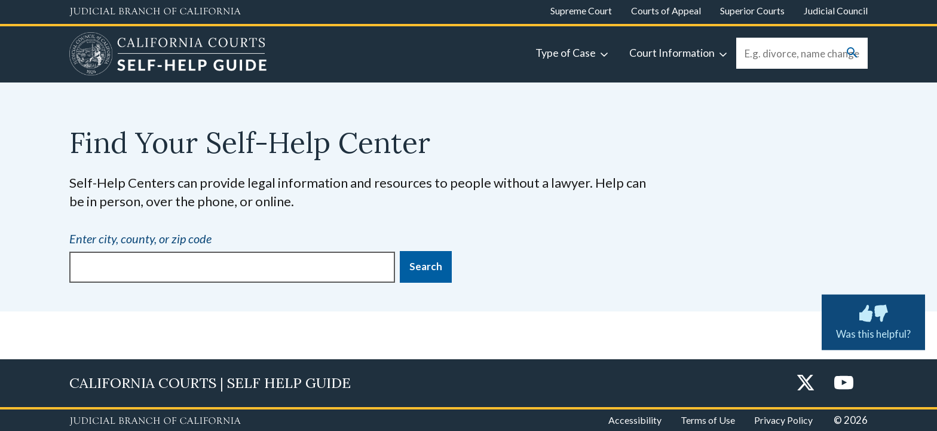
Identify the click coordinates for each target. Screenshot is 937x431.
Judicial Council (836, 10)
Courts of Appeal (666, 10)
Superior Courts (752, 10)
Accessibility (635, 420)
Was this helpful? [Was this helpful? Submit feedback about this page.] (873, 319)
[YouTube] (843, 383)
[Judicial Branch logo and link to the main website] (155, 12)
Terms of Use (708, 420)
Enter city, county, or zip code (140, 238)
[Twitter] (805, 383)
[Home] (168, 55)
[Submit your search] (852, 53)
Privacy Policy (783, 420)
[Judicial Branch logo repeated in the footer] (155, 421)
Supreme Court (581, 10)
